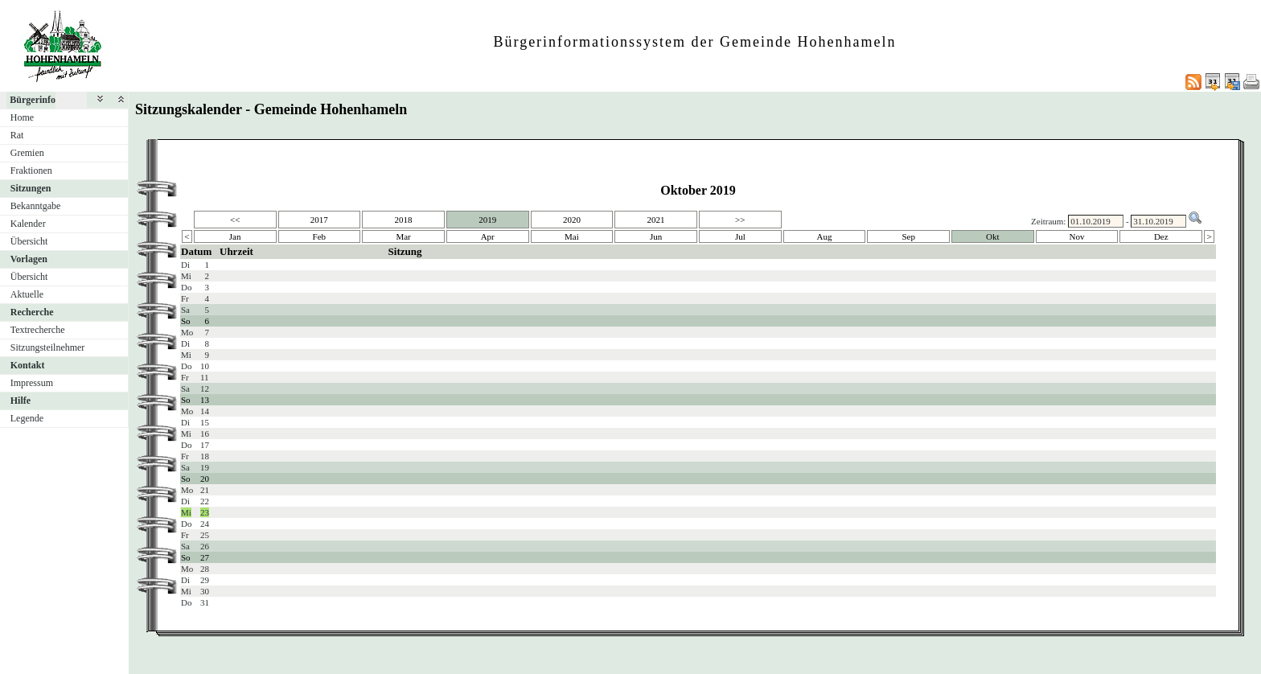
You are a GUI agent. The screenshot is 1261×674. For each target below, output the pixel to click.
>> (740, 219)
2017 (319, 219)
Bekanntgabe (35, 206)
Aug (824, 236)
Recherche (32, 312)
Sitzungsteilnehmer (47, 347)
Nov (1077, 236)
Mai (572, 236)
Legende (26, 418)
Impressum (31, 382)
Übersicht (29, 241)
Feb (320, 236)
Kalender (28, 223)
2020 (572, 219)
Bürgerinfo (32, 99)
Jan (235, 236)
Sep (908, 236)
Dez (1161, 236)
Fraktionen (31, 170)
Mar (403, 236)
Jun (656, 236)
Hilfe (20, 400)
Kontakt (27, 365)
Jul (740, 236)
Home (22, 117)
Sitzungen (30, 188)
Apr (488, 236)
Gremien (27, 152)
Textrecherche (37, 329)
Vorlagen (28, 259)
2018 (404, 219)
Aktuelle (26, 294)
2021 (656, 219)
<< (235, 219)
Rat (17, 135)
